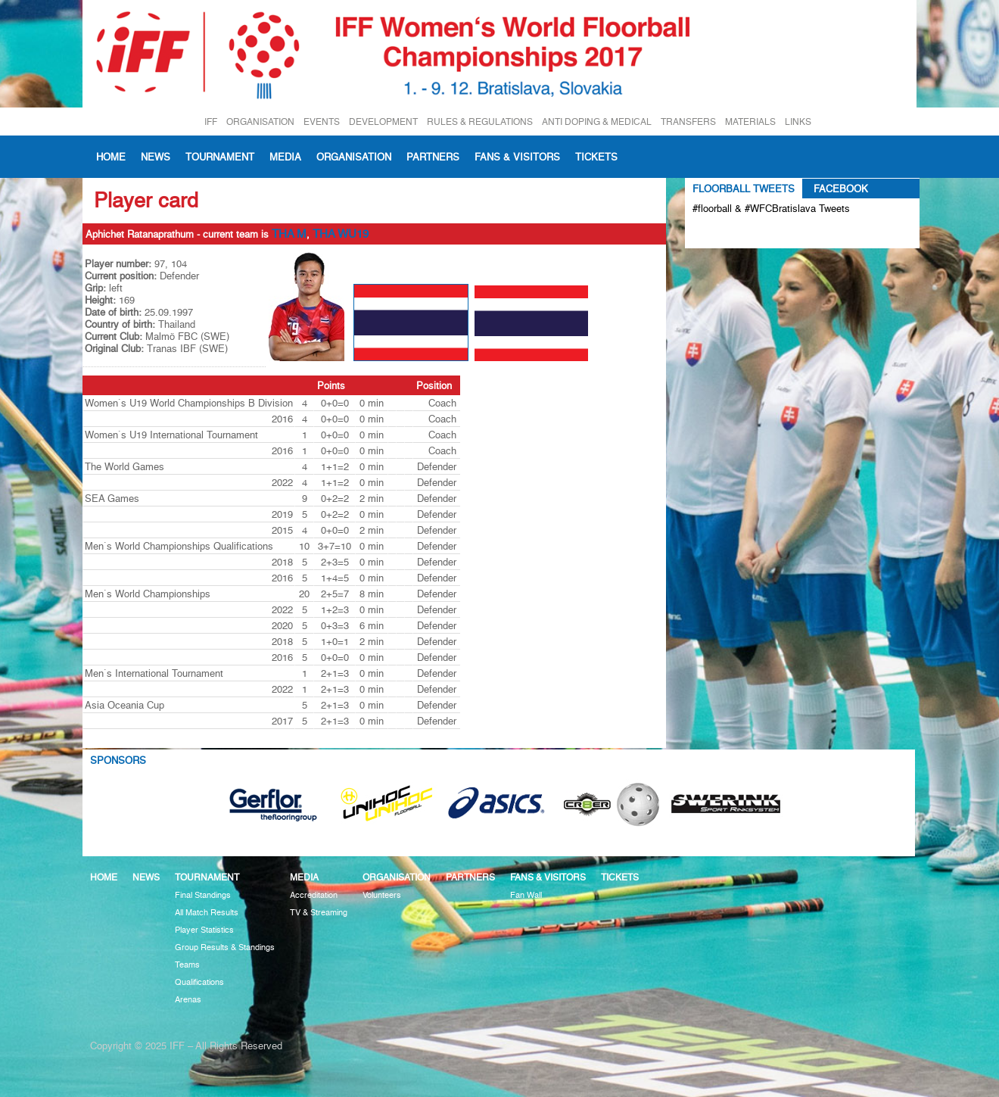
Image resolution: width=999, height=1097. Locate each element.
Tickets (596, 157)
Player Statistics (204, 930)
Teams (187, 965)
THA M (289, 234)
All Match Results (206, 913)
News (155, 157)
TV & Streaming (318, 913)
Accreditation (314, 895)
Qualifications (199, 982)
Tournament (219, 157)
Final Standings (203, 895)
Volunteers (382, 895)
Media (285, 157)
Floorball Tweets (743, 188)
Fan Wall (526, 895)
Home (111, 157)
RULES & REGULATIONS (480, 121)
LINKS (798, 121)
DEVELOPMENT (383, 121)
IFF (210, 121)
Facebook (841, 188)
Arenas (188, 1000)
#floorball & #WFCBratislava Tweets (771, 208)
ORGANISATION (260, 121)
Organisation (353, 157)
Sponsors (118, 760)
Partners (432, 157)
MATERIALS (750, 121)
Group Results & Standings (225, 947)
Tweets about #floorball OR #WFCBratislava (758, 233)
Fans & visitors (517, 157)
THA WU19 (341, 234)
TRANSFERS (688, 121)
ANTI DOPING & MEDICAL (597, 121)
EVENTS (321, 121)
